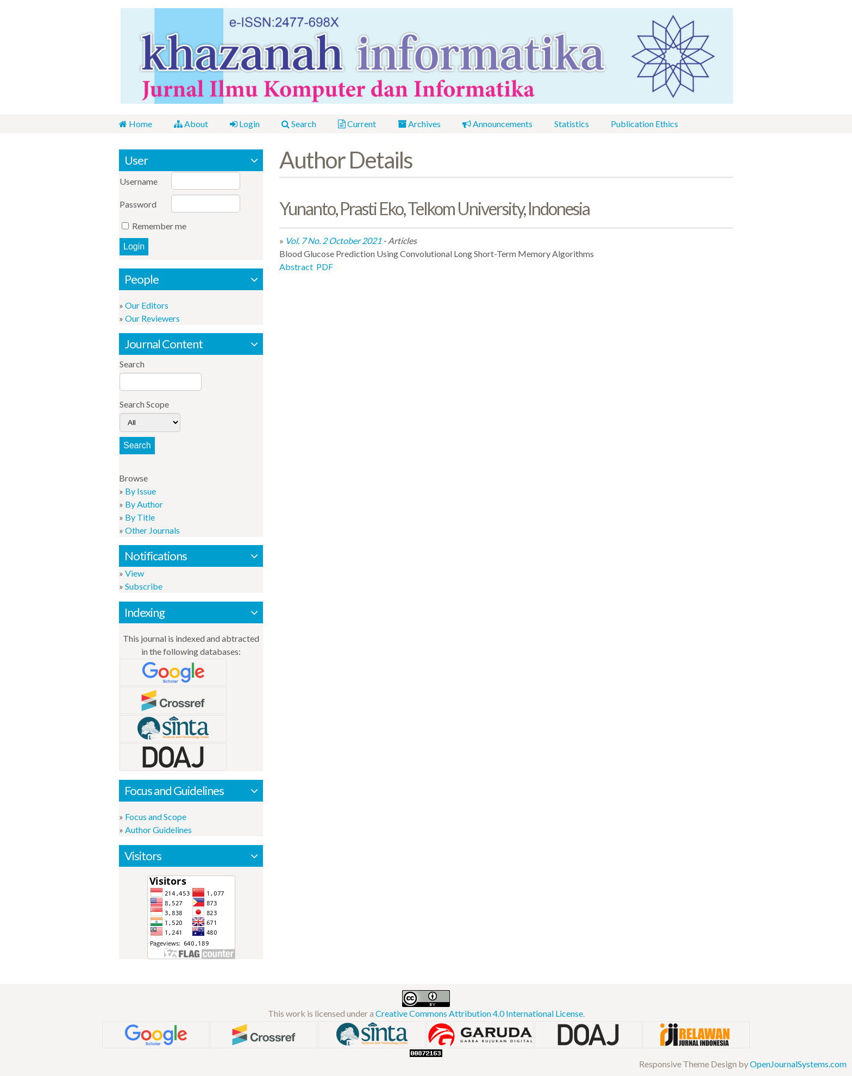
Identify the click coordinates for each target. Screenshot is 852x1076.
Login (245, 123)
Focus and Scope (155, 816)
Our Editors (146, 305)
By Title (140, 517)
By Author (144, 504)
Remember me (159, 226)
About (191, 123)
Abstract (296, 266)
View (134, 573)
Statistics (571, 123)
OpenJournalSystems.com (798, 1064)
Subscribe (143, 586)
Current (357, 123)
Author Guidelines (158, 829)
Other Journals (152, 530)
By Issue (140, 491)
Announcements (497, 123)
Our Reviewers (152, 318)
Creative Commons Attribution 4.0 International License (479, 1013)
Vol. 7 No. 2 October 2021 (333, 240)
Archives (419, 123)
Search (298, 123)
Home (135, 123)
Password (138, 204)
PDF (324, 266)
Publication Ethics (644, 123)
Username (139, 181)
